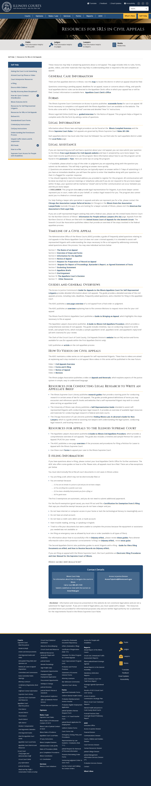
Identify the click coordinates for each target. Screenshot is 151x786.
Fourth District (23, 719)
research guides (95, 394)
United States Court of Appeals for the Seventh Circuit (110, 219)
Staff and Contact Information (28, 691)
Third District (22, 716)
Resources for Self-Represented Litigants (23, 107)
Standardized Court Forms (21, 120)
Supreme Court (23, 642)
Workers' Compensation (25, 726)
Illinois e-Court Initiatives (48, 766)
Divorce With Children (19, 87)
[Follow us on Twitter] (138, 3)
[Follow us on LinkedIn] (147, 3)
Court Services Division (91, 745)
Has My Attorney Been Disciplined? (24, 91)
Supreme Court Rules (63, 131)
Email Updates (115, 3)
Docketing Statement (66, 267)
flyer (72, 158)
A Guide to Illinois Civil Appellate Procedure (105, 324)
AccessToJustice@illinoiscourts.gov (118, 579)
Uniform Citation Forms (69, 728)
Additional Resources (47, 653)
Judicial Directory (23, 766)
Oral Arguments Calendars (26, 729)
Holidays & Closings (47, 683)
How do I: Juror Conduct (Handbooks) (20, 96)
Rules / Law (53, 16)
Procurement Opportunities (49, 680)
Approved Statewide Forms (71, 692)
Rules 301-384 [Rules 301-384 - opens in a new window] (123, 131)
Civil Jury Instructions (19, 128)
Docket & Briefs (23, 648)
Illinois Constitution (46, 756)
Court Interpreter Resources (22, 79)
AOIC (100, 16)
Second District (23, 712)
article (67, 345)
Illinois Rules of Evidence (48, 732)
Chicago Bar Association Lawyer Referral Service (70, 203)
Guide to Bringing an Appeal (107, 316)
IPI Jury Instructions (46, 739)
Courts (27, 16)
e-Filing (13, 83)
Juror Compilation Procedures (49, 752)
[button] (37, 95)
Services (67, 16)
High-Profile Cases (46, 668)
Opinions (39, 16)
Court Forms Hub (67, 731)
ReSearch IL (15, 116)
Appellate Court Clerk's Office (98, 92)
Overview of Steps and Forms (69, 253)
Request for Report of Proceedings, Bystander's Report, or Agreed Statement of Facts (95, 264)
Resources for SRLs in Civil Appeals (24, 112)
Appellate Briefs (64, 270)
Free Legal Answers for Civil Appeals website (79, 153)
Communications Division (92, 735)
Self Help (143, 16)
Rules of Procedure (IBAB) (48, 749)
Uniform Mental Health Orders (72, 695)
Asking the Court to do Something (24, 71)
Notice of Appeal (64, 258)
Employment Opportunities (49, 671)
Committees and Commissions (27, 672)
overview (72, 308)
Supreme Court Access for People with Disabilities (23, 154)
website (110, 337)
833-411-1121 (77, 585)
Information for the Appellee (69, 256)
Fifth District (22, 722)
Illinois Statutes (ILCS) (19, 102)
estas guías (125, 540)
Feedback (103, 3)
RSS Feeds (14, 145)
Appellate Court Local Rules (27, 742)
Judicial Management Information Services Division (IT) (93, 757)
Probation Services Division (93, 763)
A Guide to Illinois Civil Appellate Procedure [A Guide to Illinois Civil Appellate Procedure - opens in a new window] (107, 433)
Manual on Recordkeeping (49, 646)
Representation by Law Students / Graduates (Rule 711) (71, 742)
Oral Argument (63, 273)
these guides (122, 537)
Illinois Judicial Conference (49, 696)
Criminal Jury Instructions (20, 124)
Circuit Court (22, 751)
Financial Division (89, 732)
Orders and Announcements (27, 652)
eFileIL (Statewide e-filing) (70, 646)
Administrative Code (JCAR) (49, 746)
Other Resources (65, 279)
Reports (89, 16)
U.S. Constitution (45, 759)
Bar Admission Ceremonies (71, 682)
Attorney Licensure (24, 681)
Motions (59, 372)
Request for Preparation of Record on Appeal (76, 261)
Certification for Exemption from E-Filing (122, 503)
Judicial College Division (91, 751)
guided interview (86, 114)
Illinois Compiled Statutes (48, 742)
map (94, 81)
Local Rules (57, 139)
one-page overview (75, 303)
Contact (86, 766)
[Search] (139, 8)
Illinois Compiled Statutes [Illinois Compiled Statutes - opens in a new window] (120, 128)
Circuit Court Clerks (24, 759)
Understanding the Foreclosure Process (23, 133)
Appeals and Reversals (101, 377)
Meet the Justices (23, 645)
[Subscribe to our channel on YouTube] (142, 3)
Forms (78, 16)
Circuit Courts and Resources (50, 649)
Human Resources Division (93, 748)
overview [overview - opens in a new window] (81, 443)
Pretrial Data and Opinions (49, 705)
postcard (63, 158)
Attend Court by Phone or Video (23, 75)
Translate (91, 3)
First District (22, 709)
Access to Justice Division (92, 729)
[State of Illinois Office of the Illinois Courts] (21, 7)
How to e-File (16, 149)
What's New (130, 16)
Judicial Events (45, 661)
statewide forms (115, 103)
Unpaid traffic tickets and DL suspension (21, 140)
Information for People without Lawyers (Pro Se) (100, 216)
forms (66, 450)
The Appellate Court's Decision (71, 276)
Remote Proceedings (47, 664)
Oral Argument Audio (25, 733)
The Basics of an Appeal (67, 250)
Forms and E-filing (63, 367)
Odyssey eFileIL (97, 537)
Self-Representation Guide (102, 407)
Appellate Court (23, 703)
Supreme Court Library (25, 694)
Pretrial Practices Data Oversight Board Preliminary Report (93, 715)
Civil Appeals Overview (65, 364)
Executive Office (89, 725)
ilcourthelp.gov (73, 591)
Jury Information (23, 763)
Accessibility (129, 3)
